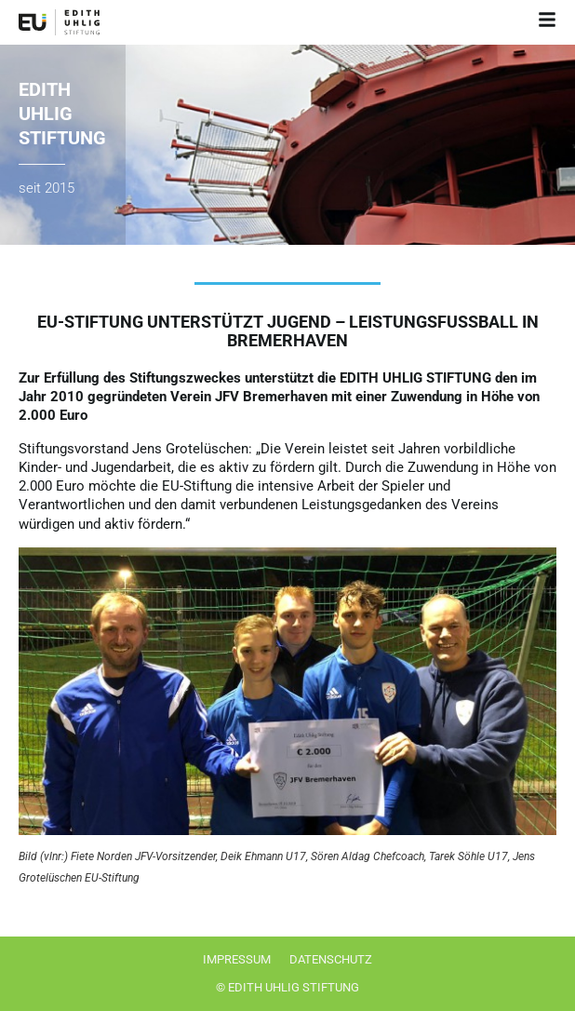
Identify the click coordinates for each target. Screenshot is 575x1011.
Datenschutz (330, 959)
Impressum (237, 959)
